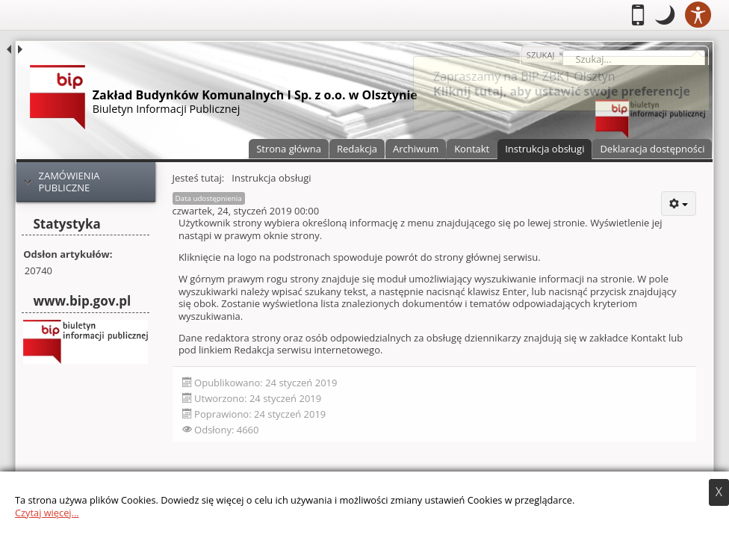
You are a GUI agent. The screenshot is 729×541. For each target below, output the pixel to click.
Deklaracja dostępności (652, 148)
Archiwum (415, 148)
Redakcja (357, 148)
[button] (664, 15)
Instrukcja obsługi (544, 148)
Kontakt (471, 148)
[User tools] (678, 203)
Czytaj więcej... (47, 512)
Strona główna (288, 148)
